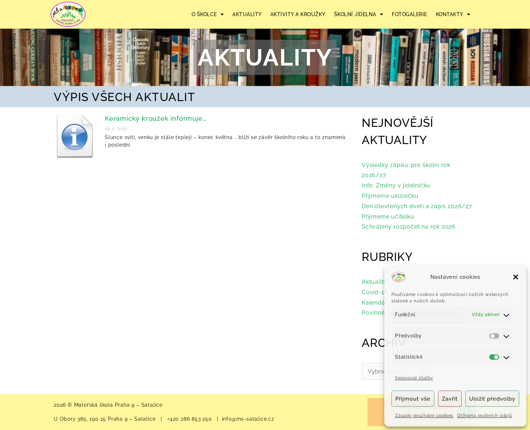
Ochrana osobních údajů (484, 415)
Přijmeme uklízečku (390, 195)
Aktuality (374, 281)
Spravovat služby (414, 378)
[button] (515, 277)
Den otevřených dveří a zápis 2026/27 (417, 206)
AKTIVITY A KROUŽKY (298, 14)
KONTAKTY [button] (453, 14)
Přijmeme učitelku (388, 216)
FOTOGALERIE (409, 14)
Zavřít (450, 399)
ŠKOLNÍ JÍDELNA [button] (359, 14)
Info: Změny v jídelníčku (396, 185)
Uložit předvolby (492, 399)
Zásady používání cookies (424, 415)
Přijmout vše (412, 399)
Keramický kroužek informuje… (155, 118)
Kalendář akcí (381, 302)
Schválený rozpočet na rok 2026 (409, 226)
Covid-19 (374, 292)
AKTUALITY (247, 14)
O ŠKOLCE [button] (208, 14)
